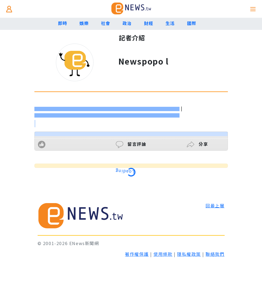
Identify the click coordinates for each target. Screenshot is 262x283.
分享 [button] (197, 144)
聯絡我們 (215, 254)
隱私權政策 (189, 254)
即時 (62, 23)
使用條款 (162, 254)
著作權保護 (137, 254)
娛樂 (84, 23)
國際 (191, 23)
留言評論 (131, 144)
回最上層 (215, 205)
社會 (105, 23)
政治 (127, 23)
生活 (170, 23)
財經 (148, 23)
